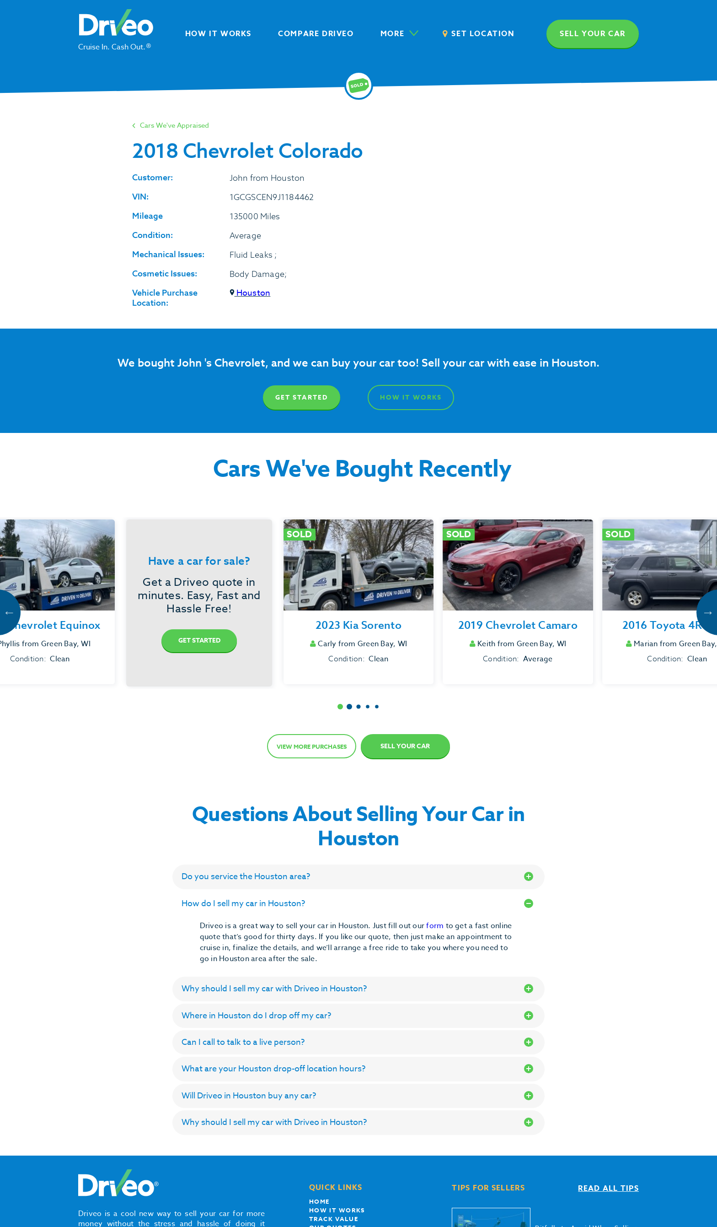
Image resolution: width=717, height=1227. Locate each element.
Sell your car (593, 33)
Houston (250, 293)
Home (319, 1201)
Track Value (333, 1219)
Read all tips (608, 1188)
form (435, 925)
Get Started (301, 397)
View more (312, 746)
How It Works (411, 397)
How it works (337, 1210)
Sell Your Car (405, 746)
